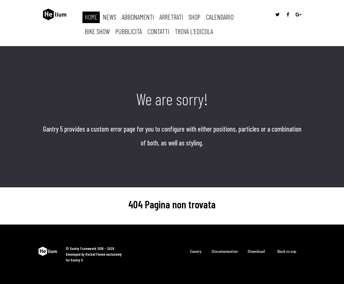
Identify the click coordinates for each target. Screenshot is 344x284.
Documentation (225, 251)
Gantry (196, 251)
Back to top (289, 251)
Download (256, 251)
